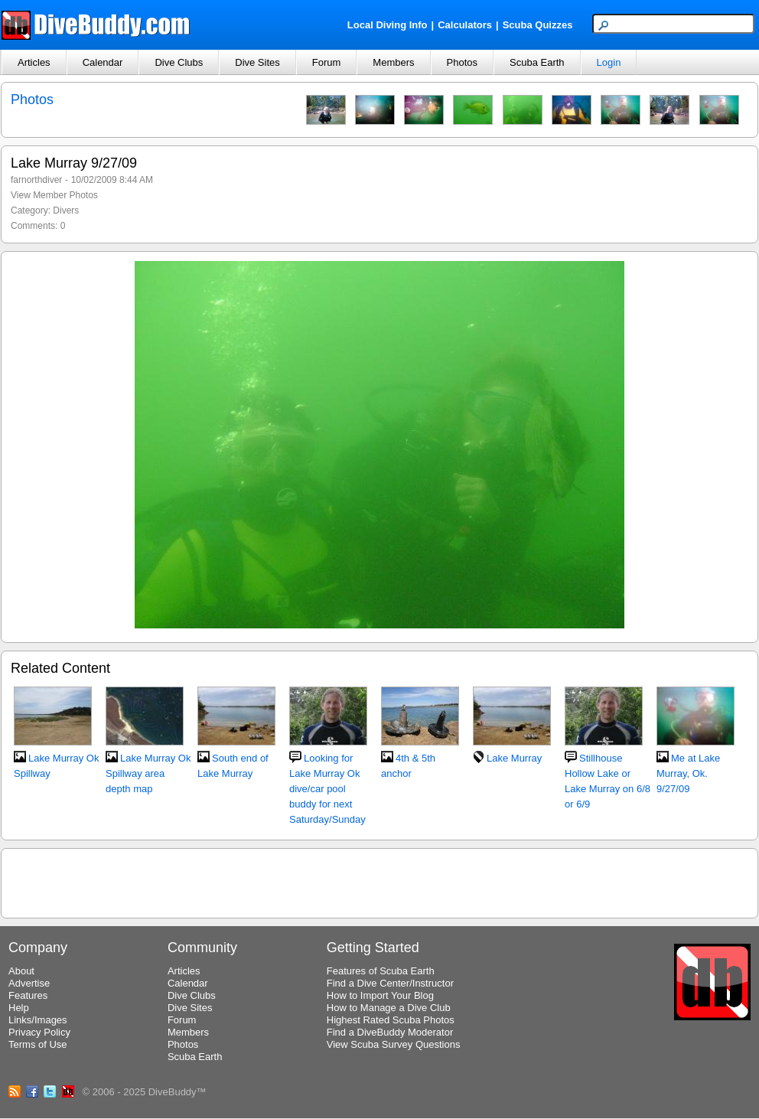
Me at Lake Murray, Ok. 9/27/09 (688, 773)
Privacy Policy (39, 1032)
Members (393, 62)
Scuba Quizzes (538, 25)
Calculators (465, 25)
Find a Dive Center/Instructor (390, 983)
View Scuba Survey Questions (394, 1044)
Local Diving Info (387, 25)
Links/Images (37, 1020)
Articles (34, 62)
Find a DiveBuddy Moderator (390, 1032)
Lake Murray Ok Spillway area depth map (148, 773)
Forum (326, 62)
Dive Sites (257, 62)
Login (609, 62)
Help (18, 1007)
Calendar (103, 62)
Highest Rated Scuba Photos (390, 1020)
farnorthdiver (36, 180)
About (21, 971)
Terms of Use (37, 1044)
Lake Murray (514, 758)
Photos (462, 62)
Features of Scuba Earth (381, 971)
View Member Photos (54, 195)
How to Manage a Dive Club (389, 1007)
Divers (66, 210)
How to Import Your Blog (380, 995)
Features (27, 995)
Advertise (29, 983)
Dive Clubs (179, 62)
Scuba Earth (537, 62)
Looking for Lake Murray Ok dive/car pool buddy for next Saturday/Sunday (327, 788)
